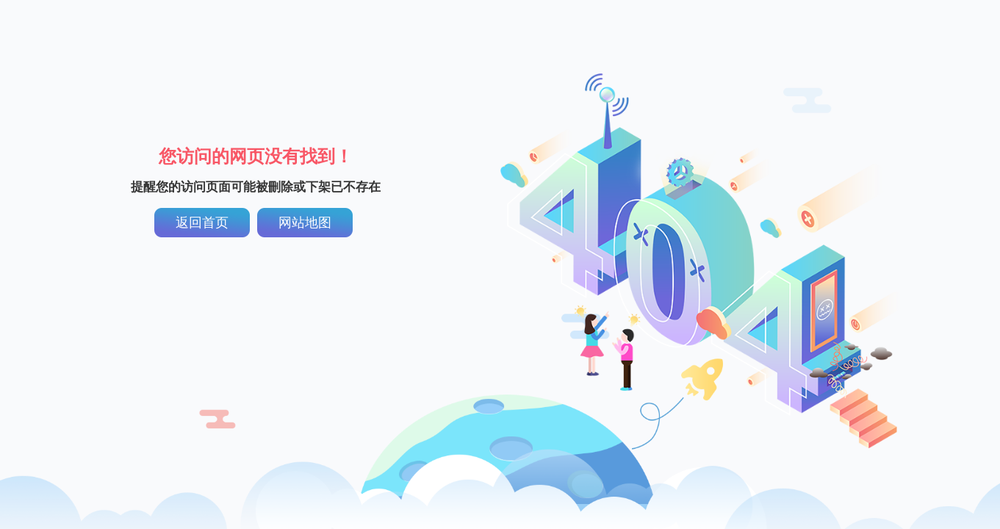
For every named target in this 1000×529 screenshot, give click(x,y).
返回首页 (202, 222)
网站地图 (304, 222)
